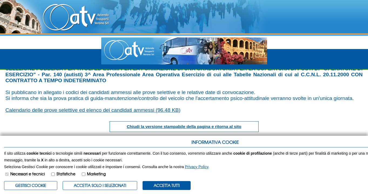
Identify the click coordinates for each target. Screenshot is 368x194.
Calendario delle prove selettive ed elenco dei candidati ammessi (93, 110)
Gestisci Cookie (30, 185)
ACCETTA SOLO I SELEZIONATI (100, 185)
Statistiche (65, 173)
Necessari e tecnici (27, 173)
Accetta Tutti (167, 185)
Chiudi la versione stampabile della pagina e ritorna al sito (184, 126)
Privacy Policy (196, 167)
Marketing (96, 173)
